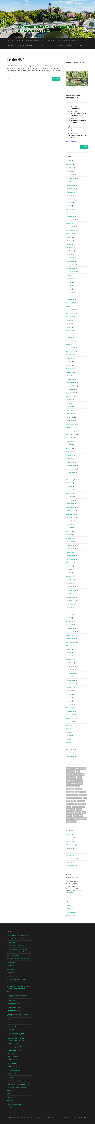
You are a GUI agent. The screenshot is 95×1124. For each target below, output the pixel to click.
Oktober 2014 (70, 638)
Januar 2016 (69, 586)
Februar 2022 (70, 334)
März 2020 (69, 413)
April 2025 (69, 206)
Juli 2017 (68, 524)
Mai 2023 (68, 285)
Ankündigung (70, 841)
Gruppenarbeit (47, 40)
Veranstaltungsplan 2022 (15, 1047)
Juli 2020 (68, 399)
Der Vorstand (12, 1026)
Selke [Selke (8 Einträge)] (80, 815)
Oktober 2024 (70, 226)
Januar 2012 (69, 753)
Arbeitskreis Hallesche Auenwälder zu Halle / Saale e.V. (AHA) (32, 1117)
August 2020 (69, 396)
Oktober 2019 (70, 431)
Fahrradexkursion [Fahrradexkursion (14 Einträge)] (80, 792)
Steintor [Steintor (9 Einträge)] (69, 818)
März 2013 (69, 704)
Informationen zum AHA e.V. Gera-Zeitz (18, 958)
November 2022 (70, 306)
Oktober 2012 (70, 722)
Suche (80, 46)
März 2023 (69, 292)
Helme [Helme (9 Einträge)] (73, 801)
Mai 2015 (68, 614)
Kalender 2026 (11, 972)
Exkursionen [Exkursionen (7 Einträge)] (70, 792)
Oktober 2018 (70, 472)
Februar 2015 (70, 625)
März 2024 (69, 251)
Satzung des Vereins (13, 1043)
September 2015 (70, 600)
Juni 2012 (69, 735)
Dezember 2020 (70, 382)
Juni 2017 (69, 528)
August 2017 (69, 521)
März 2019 (69, 455)
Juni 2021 (69, 361)
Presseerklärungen (71, 858)
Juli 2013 (68, 690)
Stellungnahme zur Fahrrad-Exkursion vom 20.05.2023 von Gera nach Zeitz (19, 987)
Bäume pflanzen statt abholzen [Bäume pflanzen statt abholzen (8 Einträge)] (74, 783)
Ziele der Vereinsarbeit (14, 1050)
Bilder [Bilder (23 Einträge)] (79, 777)
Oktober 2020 (70, 389)
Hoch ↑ (86, 1117)
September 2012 (70, 725)
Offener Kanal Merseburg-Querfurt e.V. (20, 46)
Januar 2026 (69, 175)
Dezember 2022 (70, 303)
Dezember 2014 (70, 631)
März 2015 (69, 621)
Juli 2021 (68, 358)
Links (52, 46)
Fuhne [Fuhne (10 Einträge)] (68, 798)
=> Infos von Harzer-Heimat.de (15, 951)
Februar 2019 (70, 458)
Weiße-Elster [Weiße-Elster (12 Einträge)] (82, 818)
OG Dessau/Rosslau (14, 1074)
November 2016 (70, 552)
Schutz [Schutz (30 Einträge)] (75, 815)
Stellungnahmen (70, 865)
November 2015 (70, 593)
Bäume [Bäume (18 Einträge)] (80, 780)
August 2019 (69, 438)
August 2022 (69, 316)
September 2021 (70, 351)
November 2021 (70, 344)
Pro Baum (69, 862)
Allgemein (69, 838)
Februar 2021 (70, 375)
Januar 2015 (69, 628)
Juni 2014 (69, 652)
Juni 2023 (69, 282)
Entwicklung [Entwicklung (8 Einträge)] (70, 789)
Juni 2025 (69, 199)
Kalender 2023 (11, 962)
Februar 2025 (70, 213)
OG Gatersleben (12, 1077)
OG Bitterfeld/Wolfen (14, 1070)
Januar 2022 (69, 337)
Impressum (70, 46)
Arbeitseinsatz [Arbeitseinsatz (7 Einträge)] (70, 771)
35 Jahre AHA (42, 46)
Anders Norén (77, 1117)
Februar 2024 (70, 254)
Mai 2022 (68, 327)
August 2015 (69, 604)
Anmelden (69, 905)
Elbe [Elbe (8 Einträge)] (78, 786)
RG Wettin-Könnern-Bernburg (17, 1087)
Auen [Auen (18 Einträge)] (77, 771)
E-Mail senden (70, 892)
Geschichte (11, 1029)
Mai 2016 (68, 573)
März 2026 (69, 168)
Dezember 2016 (70, 548)
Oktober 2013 (70, 680)
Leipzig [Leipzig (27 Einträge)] (68, 806)
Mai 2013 (68, 697)
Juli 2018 (68, 483)
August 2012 (69, 728)
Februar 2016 (70, 583)
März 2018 (69, 496)
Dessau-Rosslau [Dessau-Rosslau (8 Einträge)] (71, 786)
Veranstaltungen (32, 40)
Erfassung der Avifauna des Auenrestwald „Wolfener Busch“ (79, 128)
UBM (58, 40)
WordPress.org (70, 915)
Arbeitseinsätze (70, 845)
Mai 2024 (68, 244)
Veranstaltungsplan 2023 (14, 1003)
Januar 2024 (69, 258)
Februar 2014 (70, 666)
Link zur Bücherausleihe (13, 976)
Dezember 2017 (70, 507)
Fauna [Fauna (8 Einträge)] (68, 795)
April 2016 (69, 576)
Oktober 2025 (70, 185)
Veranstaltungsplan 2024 (14, 1007)
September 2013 (70, 683)
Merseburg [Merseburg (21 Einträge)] (81, 806)
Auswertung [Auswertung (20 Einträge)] (80, 774)
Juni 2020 (69, 403)
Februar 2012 (70, 749)
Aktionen (68, 834)
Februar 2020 (70, 417)
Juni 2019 (69, 445)
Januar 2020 (69, 420)
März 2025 (69, 209)
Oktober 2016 (70, 555)
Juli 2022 (68, 320)
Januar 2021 (69, 379)
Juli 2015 (68, 607)
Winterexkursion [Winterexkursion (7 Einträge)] (71, 821)
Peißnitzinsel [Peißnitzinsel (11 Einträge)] (70, 812)
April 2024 (69, 247)
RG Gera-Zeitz (11, 983)
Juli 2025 (68, 195)
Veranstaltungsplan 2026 (14, 1010)
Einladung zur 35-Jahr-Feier (16, 945)
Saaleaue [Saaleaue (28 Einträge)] (69, 815)
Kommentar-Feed (71, 912)
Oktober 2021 (70, 348)
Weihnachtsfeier (75, 108)
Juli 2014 (68, 649)
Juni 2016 (69, 569)
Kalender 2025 (11, 969)
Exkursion (69, 848)
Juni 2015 (69, 611)
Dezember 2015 (70, 590)
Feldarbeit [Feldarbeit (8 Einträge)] (75, 795)
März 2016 (69, 580)
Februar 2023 (70, 296)
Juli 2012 (68, 732)
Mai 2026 (68, 161)
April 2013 (69, 701)
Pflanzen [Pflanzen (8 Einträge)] (78, 812)
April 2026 (69, 164)
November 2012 (70, 718)
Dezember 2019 (70, 424)
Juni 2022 (69, 323)
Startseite (10, 40)
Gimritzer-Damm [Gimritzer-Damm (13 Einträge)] (76, 798)
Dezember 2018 (70, 465)
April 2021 (69, 368)
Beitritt (10, 1022)
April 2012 (69, 742)
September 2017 (70, 517)
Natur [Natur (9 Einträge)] (68, 809)
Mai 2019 (68, 448)
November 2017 (70, 510)
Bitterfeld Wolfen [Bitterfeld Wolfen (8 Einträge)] (71, 780)
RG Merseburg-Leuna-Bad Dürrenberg (19, 1084)
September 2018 (70, 476)
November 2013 (70, 676)
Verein (19, 40)
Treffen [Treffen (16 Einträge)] (75, 818)
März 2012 (69, 746)
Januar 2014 (69, 670)
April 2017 (69, 535)
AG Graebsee (12, 1063)
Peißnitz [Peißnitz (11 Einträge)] (79, 809)
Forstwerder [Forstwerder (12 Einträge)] (83, 795)
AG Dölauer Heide (13, 1056)
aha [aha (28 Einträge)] (84, 768)
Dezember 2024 (70, 219)
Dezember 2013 (70, 673)
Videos (9, 1093)
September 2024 (70, 230)
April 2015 (69, 618)
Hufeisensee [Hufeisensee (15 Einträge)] (82, 803)
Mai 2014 (68, 656)
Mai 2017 (68, 531)
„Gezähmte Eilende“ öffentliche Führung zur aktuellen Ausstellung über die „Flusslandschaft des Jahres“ (18, 937)
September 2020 (70, 393)
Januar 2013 (69, 711)
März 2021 (69, 372)
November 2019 (70, 427)
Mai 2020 (68, 406)
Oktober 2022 (70, 310)
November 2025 (70, 181)
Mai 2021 (68, 365)
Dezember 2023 (70, 261)
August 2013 (69, 687)
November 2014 (70, 635)
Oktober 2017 (70, 514)
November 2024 (70, 223)
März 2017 (69, 538)
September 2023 (70, 271)
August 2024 (69, 233)
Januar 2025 (69, 216)
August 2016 (69, 562)
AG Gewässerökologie (71, 40)
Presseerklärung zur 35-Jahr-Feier (17, 949)
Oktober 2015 (70, 597)
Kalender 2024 (11, 965)
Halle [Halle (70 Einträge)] (68, 801)
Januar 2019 (69, 462)
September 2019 (70, 434)
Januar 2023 (69, 299)
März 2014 (69, 663)
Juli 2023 (68, 278)
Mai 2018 (68, 490)
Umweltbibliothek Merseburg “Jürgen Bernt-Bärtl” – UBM (17, 996)
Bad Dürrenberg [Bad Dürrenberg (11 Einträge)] (71, 777)
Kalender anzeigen (71, 141)
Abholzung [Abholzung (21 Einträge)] (78, 768)
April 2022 (69, 330)
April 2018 (69, 493)
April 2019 (69, 451)
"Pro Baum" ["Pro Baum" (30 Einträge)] (70, 768)
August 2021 (69, 355)
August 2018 (69, 479)
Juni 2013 (69, 694)
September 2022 (70, 313)
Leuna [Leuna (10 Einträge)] (74, 806)
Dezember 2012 (70, 715)
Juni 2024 (69, 240)
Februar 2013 (70, 708)
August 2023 (69, 275)
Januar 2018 (69, 503)
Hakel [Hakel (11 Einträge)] (85, 798)
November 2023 (70, 264)
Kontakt (61, 46)
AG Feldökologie (12, 1060)
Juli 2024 (68, 237)
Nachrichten (69, 855)
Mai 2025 (68, 202)
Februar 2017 (70, 541)
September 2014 (70, 642)
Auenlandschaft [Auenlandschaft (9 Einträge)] (71, 774)
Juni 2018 (69, 486)
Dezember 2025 (70, 178)
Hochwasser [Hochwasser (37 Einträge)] (81, 801)
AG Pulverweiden (13, 1067)
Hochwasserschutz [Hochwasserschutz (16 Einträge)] (72, 803)
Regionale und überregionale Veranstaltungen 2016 (16, 1034)
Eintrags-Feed (70, 908)
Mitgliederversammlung (73, 851)
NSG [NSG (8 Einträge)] (73, 809)
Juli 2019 (68, 441)
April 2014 (69, 659)
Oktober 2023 (70, 268)
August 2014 (69, 645)
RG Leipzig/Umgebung (14, 1080)
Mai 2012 (68, 739)
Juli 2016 (68, 566)
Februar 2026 (70, 171)
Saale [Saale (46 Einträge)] (83, 812)
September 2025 (70, 188)
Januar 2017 (69, 545)
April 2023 (69, 289)
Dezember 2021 (70, 341)
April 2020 (69, 410)
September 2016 (70, 559)
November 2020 (70, 386)
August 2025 (69, 192)
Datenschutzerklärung (14, 1104)
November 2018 (70, 469)
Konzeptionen (11, 1107)
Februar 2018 (70, 500)
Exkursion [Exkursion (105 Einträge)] (78, 789)
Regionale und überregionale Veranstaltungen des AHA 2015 (17, 1039)
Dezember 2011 (70, 756)
